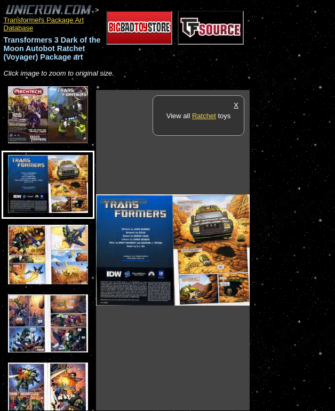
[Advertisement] (292, 249)
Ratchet (204, 116)
